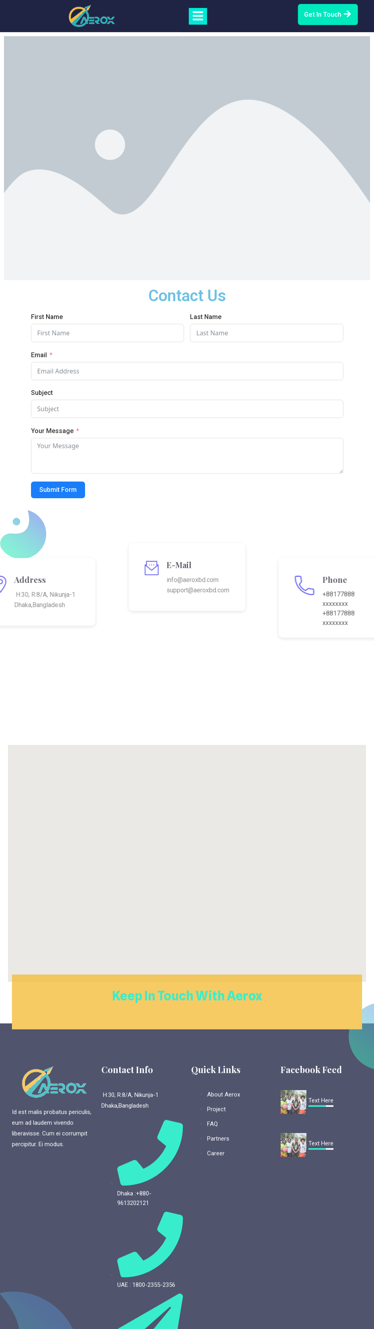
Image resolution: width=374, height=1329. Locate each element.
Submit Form (58, 489)
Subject (42, 393)
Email (39, 355)
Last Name (205, 317)
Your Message (52, 431)
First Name (47, 317)
